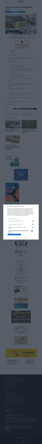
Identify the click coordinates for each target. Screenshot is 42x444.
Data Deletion (16, 237)
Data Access (21, 237)
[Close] (37, 206)
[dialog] (21, 222)
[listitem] (21, 218)
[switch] (32, 221)
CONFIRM (14, 234)
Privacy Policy (26, 237)
